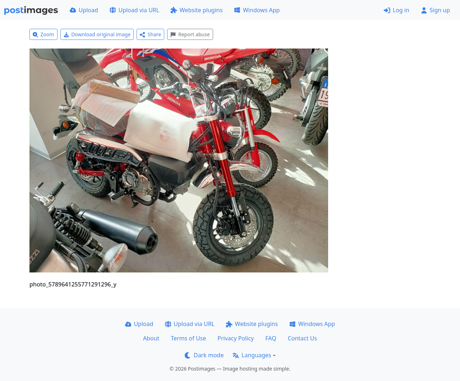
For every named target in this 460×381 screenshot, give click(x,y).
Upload (84, 10)
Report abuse (190, 34)
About (151, 338)
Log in (396, 10)
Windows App (257, 10)
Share (150, 34)
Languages (252, 355)
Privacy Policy (235, 338)
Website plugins (196, 10)
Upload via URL (134, 10)
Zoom (43, 34)
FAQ (270, 338)
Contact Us (302, 338)
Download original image (97, 34)
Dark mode (204, 355)
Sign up (435, 10)
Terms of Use (188, 338)
